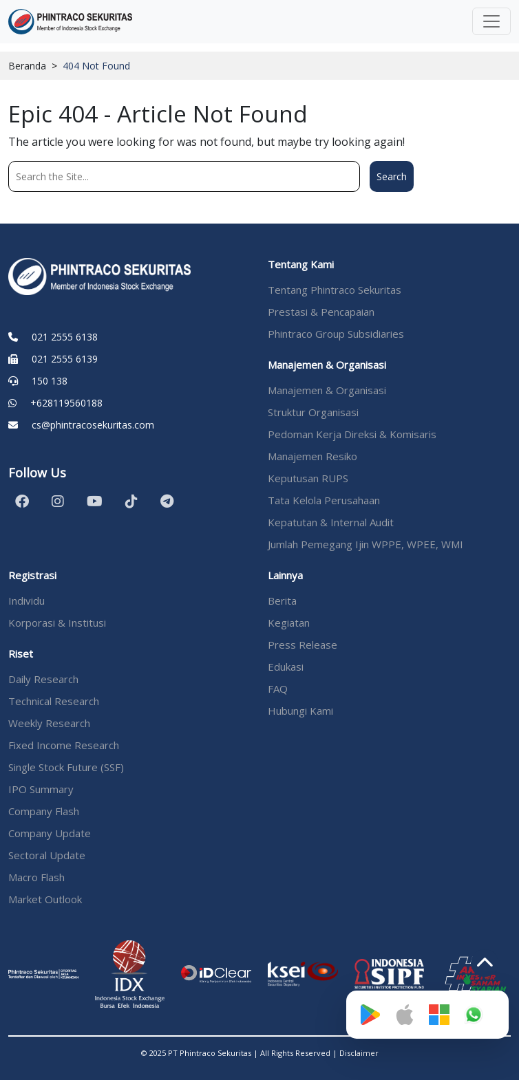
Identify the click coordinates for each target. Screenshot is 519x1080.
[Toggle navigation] (491, 21)
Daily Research (43, 679)
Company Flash (43, 811)
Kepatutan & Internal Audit (331, 522)
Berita (282, 600)
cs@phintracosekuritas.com (93, 424)
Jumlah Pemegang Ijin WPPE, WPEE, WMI (365, 544)
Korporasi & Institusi (57, 622)
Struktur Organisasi (313, 412)
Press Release (302, 644)
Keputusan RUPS (308, 478)
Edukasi (286, 666)
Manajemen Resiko (312, 456)
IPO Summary (41, 789)
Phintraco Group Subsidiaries (336, 334)
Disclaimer (359, 1053)
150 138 (49, 380)
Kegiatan (289, 622)
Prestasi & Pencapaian (321, 311)
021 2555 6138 (65, 336)
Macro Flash (36, 877)
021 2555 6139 (65, 358)
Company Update (49, 833)
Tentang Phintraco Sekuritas (334, 289)
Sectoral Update (46, 855)
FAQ (278, 688)
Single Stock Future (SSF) (66, 767)
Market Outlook (45, 899)
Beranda (27, 65)
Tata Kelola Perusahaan (324, 500)
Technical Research (53, 701)
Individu (26, 600)
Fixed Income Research (63, 745)
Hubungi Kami (300, 710)
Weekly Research (49, 723)
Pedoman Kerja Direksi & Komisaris (352, 434)
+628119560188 (66, 402)
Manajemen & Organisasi (327, 390)
